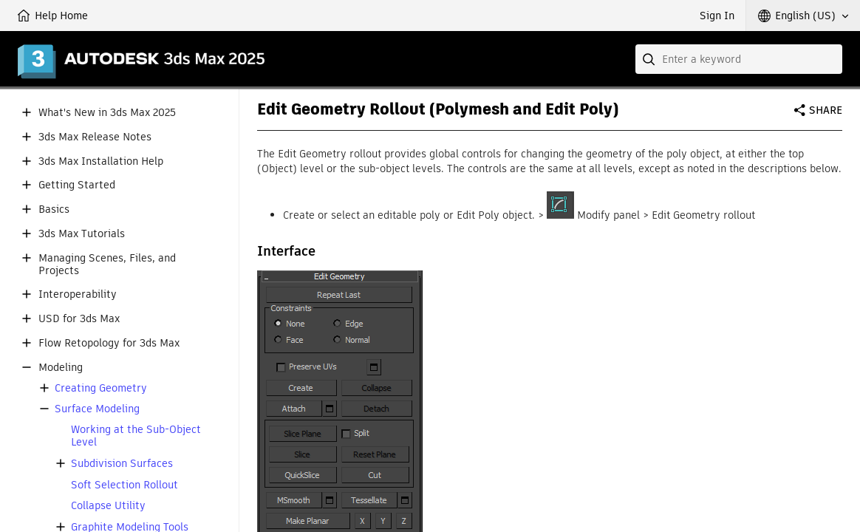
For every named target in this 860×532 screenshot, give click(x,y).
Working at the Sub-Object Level (136, 436)
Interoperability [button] (77, 294)
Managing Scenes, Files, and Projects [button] (107, 264)
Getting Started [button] (76, 185)
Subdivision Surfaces (122, 463)
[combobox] (738, 59)
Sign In (717, 15)
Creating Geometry (101, 388)
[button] (803, 15)
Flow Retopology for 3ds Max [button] (109, 343)
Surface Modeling (97, 409)
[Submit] (650, 59)
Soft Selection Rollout (124, 485)
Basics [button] (53, 209)
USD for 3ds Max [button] (79, 319)
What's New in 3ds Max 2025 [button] (107, 112)
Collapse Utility (108, 505)
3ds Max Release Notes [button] (94, 137)
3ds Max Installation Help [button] (100, 161)
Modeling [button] (60, 367)
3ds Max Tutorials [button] (81, 234)
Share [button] (825, 110)
